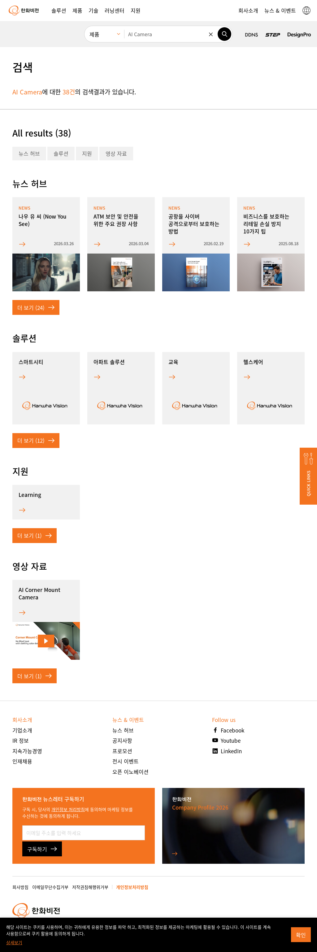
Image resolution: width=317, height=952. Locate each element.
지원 (87, 153)
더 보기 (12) (35, 440)
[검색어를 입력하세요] (171, 34)
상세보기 (14, 942)
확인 (301, 935)
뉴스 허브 (29, 153)
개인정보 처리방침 (68, 809)
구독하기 (42, 849)
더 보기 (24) (35, 307)
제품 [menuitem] (94, 34)
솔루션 (61, 153)
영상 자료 (116, 153)
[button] (58, 10)
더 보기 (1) (34, 535)
